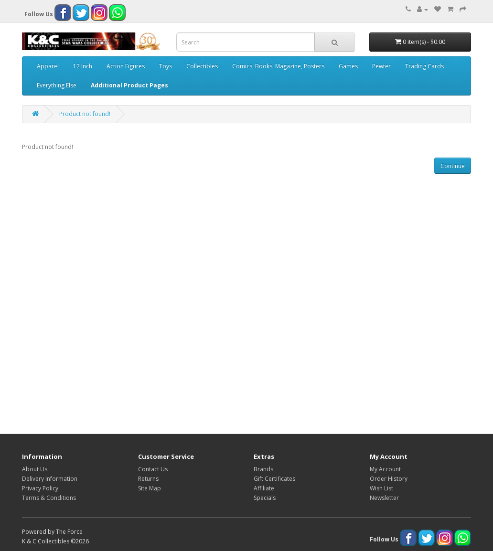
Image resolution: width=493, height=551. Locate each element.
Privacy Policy (40, 488)
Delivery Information (49, 479)
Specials (265, 498)
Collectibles (202, 66)
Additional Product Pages (129, 85)
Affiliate (264, 488)
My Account (385, 469)
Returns (148, 479)
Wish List (381, 488)
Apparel (48, 66)
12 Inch (82, 66)
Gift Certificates (274, 479)
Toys (165, 66)
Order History (388, 479)
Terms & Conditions (49, 498)
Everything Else (56, 85)
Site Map (149, 488)
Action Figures (126, 66)
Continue (452, 166)
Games (348, 66)
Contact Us (153, 469)
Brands (263, 469)
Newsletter (384, 498)
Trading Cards (424, 66)
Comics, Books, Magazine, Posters (278, 66)
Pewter (381, 66)
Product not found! (84, 114)
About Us (34, 469)
